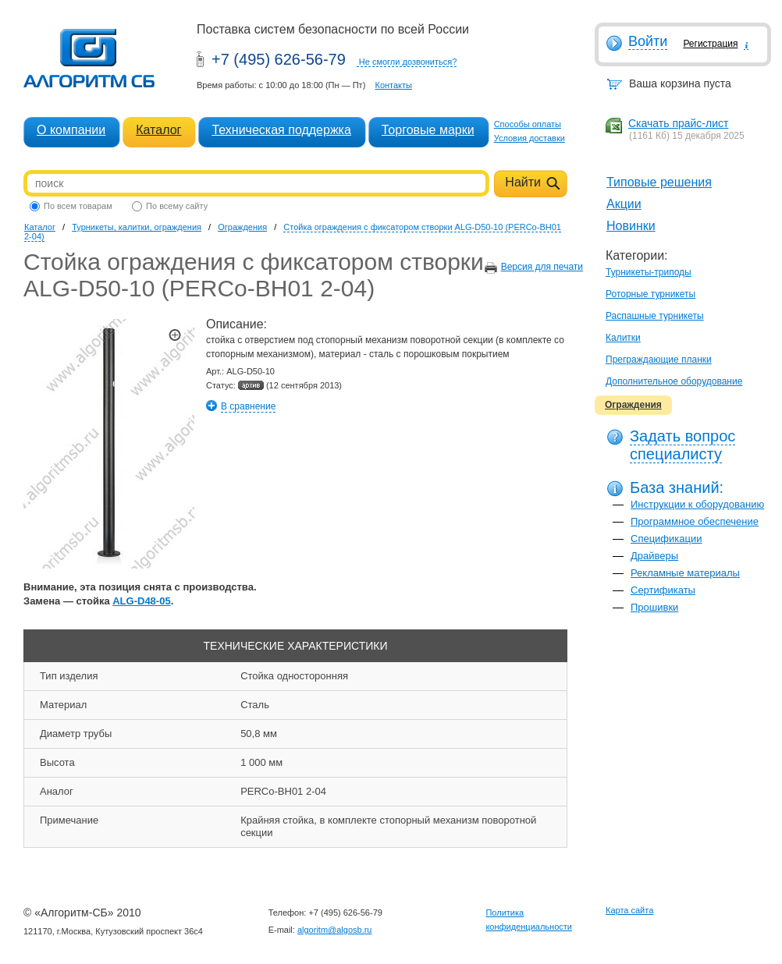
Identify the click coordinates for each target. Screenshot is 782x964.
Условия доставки (529, 138)
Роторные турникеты (650, 294)
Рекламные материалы (685, 573)
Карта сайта (629, 910)
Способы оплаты (527, 124)
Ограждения (633, 404)
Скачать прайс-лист (678, 123)
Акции (624, 204)
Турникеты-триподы (648, 272)
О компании (71, 129)
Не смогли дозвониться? (408, 61)
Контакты (393, 85)
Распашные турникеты (655, 315)
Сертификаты (663, 590)
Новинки (631, 225)
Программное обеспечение (695, 521)
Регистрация (710, 43)
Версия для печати (542, 266)
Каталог (158, 129)
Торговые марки (428, 129)
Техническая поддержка (280, 129)
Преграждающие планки (659, 359)
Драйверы (654, 556)
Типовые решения (659, 182)
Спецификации (666, 538)
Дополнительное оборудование (674, 381)
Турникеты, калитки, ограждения (136, 227)
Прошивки (654, 607)
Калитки (623, 337)
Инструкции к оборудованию (697, 504)
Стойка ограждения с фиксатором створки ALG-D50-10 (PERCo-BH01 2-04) (292, 231)
